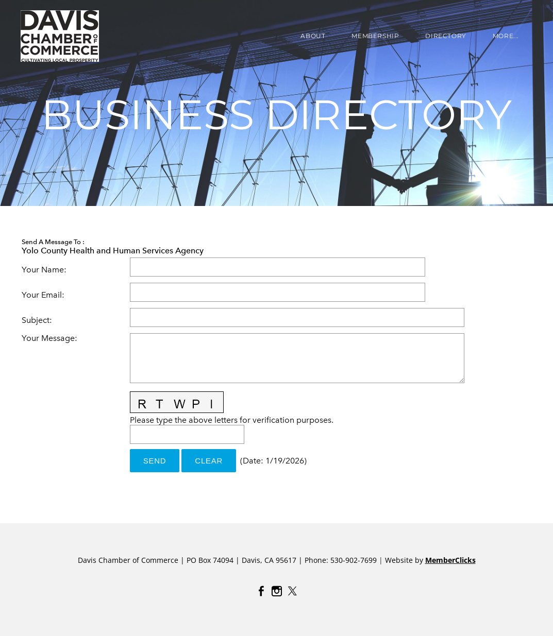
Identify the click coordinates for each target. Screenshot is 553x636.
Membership (375, 36)
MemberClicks (450, 560)
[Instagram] (277, 591)
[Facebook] (261, 591)
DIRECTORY (445, 36)
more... (506, 36)
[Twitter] (292, 591)
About (312, 36)
